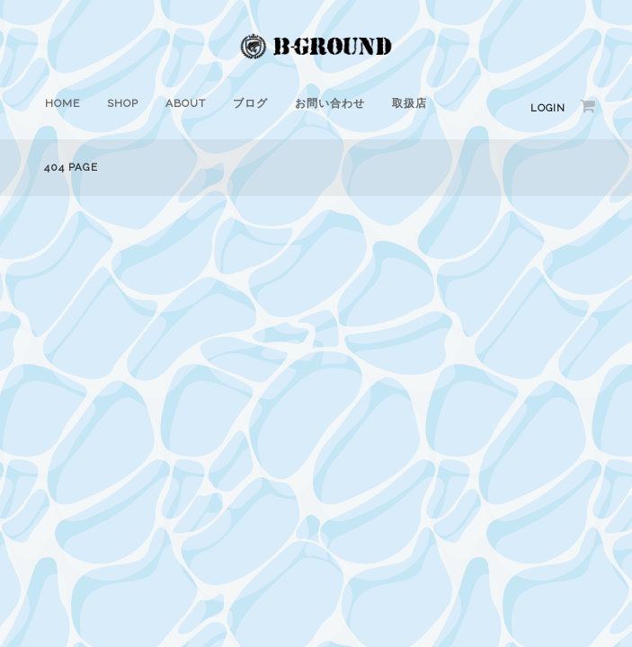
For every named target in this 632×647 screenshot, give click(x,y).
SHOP (122, 103)
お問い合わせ (330, 103)
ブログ (250, 103)
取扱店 (409, 103)
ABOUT (185, 103)
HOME (62, 103)
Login (547, 108)
